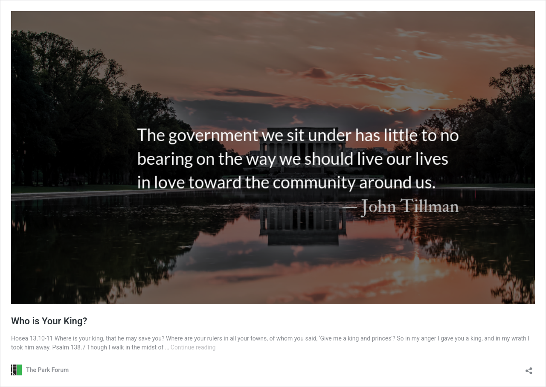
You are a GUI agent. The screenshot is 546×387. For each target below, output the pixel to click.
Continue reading (193, 347)
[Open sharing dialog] (529, 368)
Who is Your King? (49, 321)
